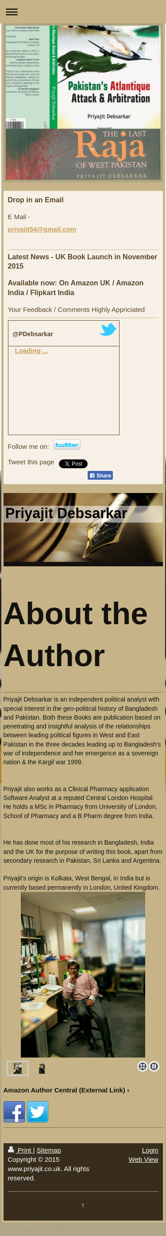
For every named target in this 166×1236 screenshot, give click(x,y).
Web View (143, 1159)
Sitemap (49, 1150)
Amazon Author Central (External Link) (64, 1090)
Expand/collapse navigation (83, 11)
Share (100, 476)
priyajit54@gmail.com (42, 229)
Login (150, 1150)
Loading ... (31, 350)
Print (20, 1150)
